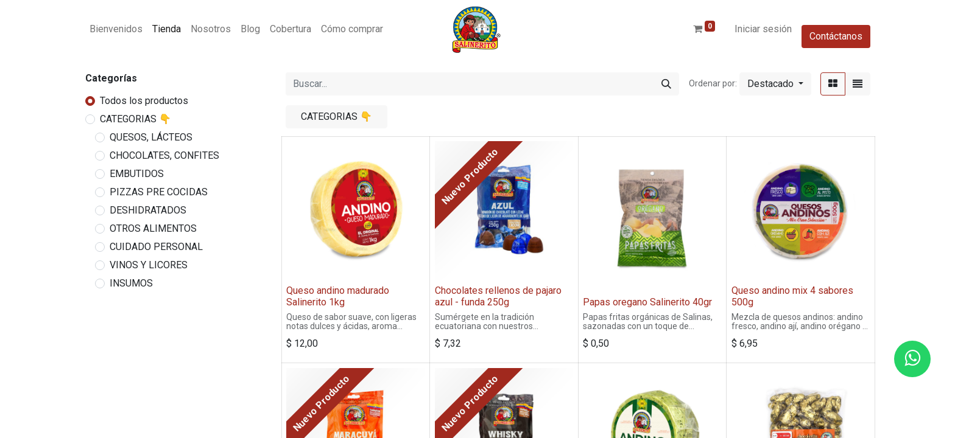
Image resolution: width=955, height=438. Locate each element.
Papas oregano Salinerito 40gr (647, 302)
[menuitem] (116, 29)
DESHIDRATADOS (148, 210)
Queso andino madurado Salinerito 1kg (337, 296)
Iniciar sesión (763, 29)
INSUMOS (131, 283)
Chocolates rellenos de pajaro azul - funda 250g (498, 296)
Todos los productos (144, 100)
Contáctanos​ (835, 36)
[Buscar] (666, 84)
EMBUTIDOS (137, 173)
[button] (775, 84)
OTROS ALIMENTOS (153, 228)
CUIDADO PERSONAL (156, 246)
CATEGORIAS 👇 (135, 119)
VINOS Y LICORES (149, 265)
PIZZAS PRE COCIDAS (159, 192)
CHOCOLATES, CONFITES (164, 155)
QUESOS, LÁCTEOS (151, 137)
